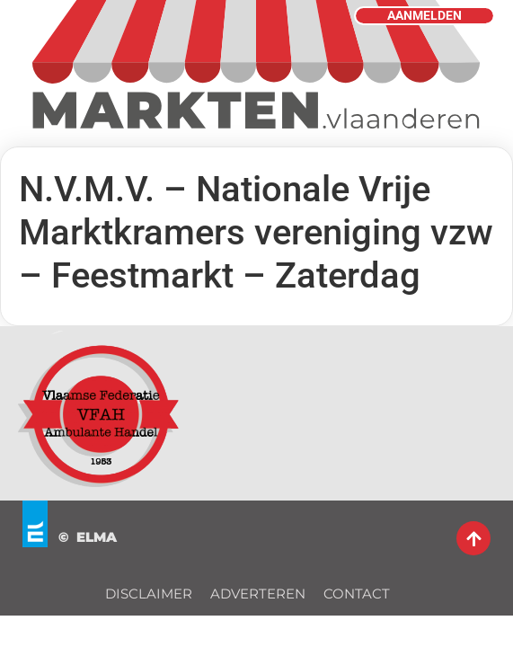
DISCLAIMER (148, 593)
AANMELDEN (424, 15)
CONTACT (356, 593)
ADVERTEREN (257, 593)
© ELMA (87, 536)
